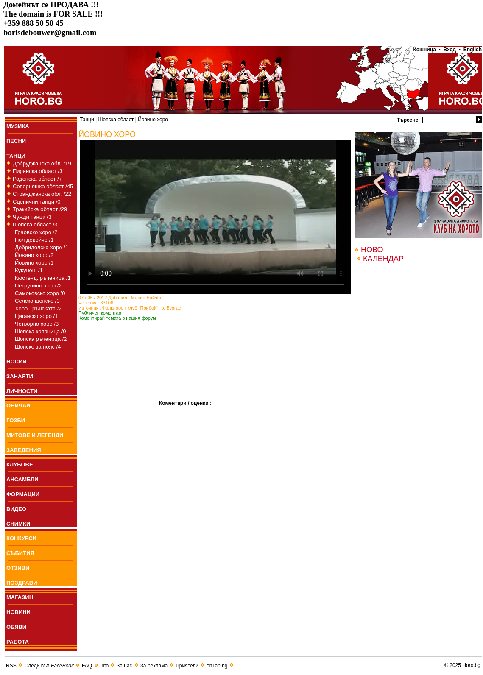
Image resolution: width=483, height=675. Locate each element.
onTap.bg (217, 666)
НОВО (372, 249)
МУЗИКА (17, 126)
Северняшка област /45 (43, 186)
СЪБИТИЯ (20, 553)
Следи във (49, 666)
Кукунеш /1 (29, 270)
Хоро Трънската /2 (38, 308)
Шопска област (116, 120)
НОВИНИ (18, 612)
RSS (11, 666)
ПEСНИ (16, 141)
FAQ (87, 666)
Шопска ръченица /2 (41, 339)
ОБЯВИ (16, 627)
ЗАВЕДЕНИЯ (23, 450)
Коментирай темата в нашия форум (117, 318)
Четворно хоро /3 (37, 324)
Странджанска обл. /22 (42, 194)
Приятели (187, 666)
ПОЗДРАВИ (21, 583)
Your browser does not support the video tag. (215, 217)
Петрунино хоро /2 (38, 285)
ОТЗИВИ (17, 568)
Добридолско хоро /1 (41, 247)
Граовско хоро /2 (36, 232)
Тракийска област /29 (40, 209)
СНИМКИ (18, 524)
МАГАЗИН (19, 597)
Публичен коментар (99, 312)
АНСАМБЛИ (22, 479)
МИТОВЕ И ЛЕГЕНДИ (34, 435)
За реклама (154, 666)
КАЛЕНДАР (383, 258)
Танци (87, 120)
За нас (124, 666)
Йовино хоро (153, 120)
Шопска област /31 (37, 224)
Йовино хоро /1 (34, 262)
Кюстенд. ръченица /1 (43, 278)
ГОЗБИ (15, 420)
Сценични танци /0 (37, 201)
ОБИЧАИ (18, 405)
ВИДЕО (16, 509)
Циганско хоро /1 (36, 316)
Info (104, 666)
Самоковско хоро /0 (40, 293)
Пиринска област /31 (39, 171)
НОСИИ (16, 361)
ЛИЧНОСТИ (21, 391)
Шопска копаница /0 (40, 331)
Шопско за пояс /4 (38, 346)
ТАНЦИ (15, 156)
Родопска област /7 (37, 179)
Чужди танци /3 (32, 217)
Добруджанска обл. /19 (42, 163)
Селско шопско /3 (37, 301)
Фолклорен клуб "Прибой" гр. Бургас (141, 307)
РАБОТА (17, 642)
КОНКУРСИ (21, 538)
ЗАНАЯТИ (19, 376)
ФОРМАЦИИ (22, 494)
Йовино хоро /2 (34, 255)
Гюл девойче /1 (34, 240)
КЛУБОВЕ (19, 464)
